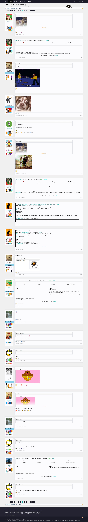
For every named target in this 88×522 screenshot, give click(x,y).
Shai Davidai (24, 205)
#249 (81, 249)
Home (6, 1)
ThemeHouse (22, 519)
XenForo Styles (35, 517)
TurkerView (56, 55)
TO (17, 208)
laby (16, 387)
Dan (16, 280)
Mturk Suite (49, 220)
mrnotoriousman (9, 103)
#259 (81, 478)
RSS (82, 517)
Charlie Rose (9, 47)
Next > (34, 10)
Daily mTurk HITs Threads (14, 6)
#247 (81, 197)
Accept (57, 204)
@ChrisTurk (20, 335)
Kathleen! (9, 210)
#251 (81, 305)
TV (16, 207)
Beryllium (73, 517)
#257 (81, 426)
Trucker (9, 465)
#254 (81, 360)
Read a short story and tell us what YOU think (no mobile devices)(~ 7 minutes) (37, 204)
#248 (81, 224)
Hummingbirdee (9, 147)
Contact (39, 205)
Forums (10, 1)
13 (22, 10)
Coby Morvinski (25, 232)
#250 (81, 274)
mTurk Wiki (22, 1)
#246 (81, 173)
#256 (81, 412)
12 (20, 10)
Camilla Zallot (18, 40)
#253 (81, 343)
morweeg (9, 21)
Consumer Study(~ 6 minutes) (26, 230)
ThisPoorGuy (26, 6)
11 (18, 10)
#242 (81, 57)
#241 (81, 34)
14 (24, 10)
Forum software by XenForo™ (15, 517)
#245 (81, 134)
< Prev (12, 10)
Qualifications (18, 53)
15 (26, 10)
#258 (81, 450)
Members (16, 1)
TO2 (17, 209)
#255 (81, 387)
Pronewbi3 (18, 90)
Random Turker (9, 318)
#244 (81, 115)
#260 (81, 494)
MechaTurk (9, 128)
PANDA (47, 40)
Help (77, 517)
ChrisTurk (9, 339)
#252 (81, 321)
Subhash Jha (18, 179)
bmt (9, 287)
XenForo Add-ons (29, 517)
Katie (16, 458)
